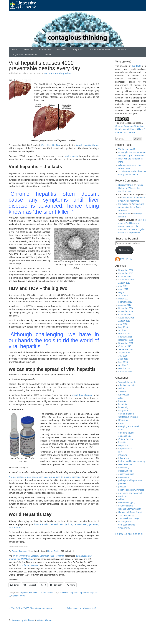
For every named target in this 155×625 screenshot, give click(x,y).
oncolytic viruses (126, 474)
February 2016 (125, 337)
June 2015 (123, 359)
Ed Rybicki (123, 204)
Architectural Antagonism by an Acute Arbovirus (131, 207)
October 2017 (124, 276)
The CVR (28, 49)
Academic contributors (99, 49)
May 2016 (123, 327)
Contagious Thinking (128, 417)
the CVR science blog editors (57, 73)
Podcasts (61, 49)
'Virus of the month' (127, 382)
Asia (120, 398)
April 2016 (123, 330)
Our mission (45, 49)
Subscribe (124, 250)
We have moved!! (126, 149)
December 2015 (126, 340)
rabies (121, 499)
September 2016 (126, 318)
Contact (47, 54)
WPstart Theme (44, 620)
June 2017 (123, 289)
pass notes (123, 477)
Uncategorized (125, 521)
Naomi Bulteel (53, 551)
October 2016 (124, 314)
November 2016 (126, 311)
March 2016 (124, 333)
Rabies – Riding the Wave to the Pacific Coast (131, 188)
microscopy (123, 467)
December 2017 (126, 273)
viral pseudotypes (126, 525)
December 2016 (126, 308)
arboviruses (123, 395)
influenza (122, 455)
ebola (121, 423)
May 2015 (123, 362)
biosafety (122, 404)
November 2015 (126, 343)
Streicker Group (125, 185)
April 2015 (123, 365)
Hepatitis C (34, 592)
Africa (121, 388)
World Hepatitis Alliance (87, 145)
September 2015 (126, 349)
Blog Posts (78, 49)
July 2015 (122, 356)
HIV (120, 452)
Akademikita (124, 213)
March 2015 (124, 368)
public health (47, 592)
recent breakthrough (82, 395)
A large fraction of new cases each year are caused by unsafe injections (45, 477)
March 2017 (124, 298)
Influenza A (123, 458)
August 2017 (124, 283)
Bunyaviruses (124, 410)
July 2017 (122, 286)
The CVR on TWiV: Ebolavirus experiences (30, 608)
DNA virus (123, 420)
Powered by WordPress (23, 620)
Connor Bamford (19, 551)
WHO (22, 595)
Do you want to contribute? (24, 54)
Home (14, 49)
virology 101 (124, 528)
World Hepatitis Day (50, 145)
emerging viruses (126, 433)
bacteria (122, 401)
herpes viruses (125, 448)
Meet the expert (125, 464)
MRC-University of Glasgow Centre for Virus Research (38, 556)
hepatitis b (84, 592)
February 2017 (125, 302)
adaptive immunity (126, 385)
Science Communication (129, 509)
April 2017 (123, 295)
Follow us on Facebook (129, 533)
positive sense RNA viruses (131, 490)
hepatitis (24, 592)
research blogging (126, 502)
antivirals (64, 592)
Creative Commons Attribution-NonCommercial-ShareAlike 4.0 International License (130, 129)
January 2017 (124, 305)
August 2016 (124, 321)
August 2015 (124, 352)
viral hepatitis (71, 156)
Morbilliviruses (125, 471)
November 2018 (126, 270)
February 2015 (125, 371)
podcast (122, 486)
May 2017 (123, 292)
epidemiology (124, 436)
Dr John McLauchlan (28, 565)
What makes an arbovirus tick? (83, 608)
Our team (121, 49)
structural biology (126, 515)
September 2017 (126, 279)
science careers (125, 505)
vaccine (14, 595)
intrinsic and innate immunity (131, 461)
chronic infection (126, 414)
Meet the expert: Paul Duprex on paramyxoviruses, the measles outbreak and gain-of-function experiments (132, 226)
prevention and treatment (130, 493)
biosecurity (123, 407)
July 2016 (122, 324)
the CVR (136, 66)
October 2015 (124, 346)
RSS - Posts (123, 259)
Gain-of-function (126, 439)
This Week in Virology (128, 518)
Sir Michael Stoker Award (130, 512)
